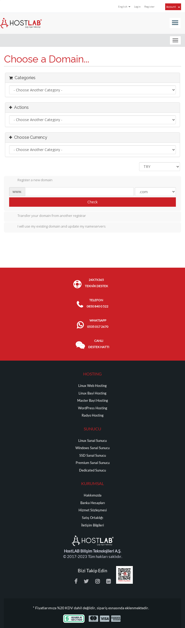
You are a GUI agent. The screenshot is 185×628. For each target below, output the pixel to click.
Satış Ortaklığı (92, 518)
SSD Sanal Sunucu (92, 455)
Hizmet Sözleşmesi (93, 510)
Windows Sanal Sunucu (92, 448)
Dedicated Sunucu (92, 470)
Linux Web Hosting (92, 386)
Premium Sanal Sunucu (93, 463)
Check (92, 201)
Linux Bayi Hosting (92, 393)
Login (137, 6)
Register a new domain (30, 180)
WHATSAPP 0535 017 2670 (97, 323)
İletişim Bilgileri (92, 525)
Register (149, 6)
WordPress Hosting (92, 408)
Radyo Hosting (93, 415)
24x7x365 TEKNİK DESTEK (96, 283)
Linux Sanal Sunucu (92, 441)
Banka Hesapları (92, 503)
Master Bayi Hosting (92, 401)
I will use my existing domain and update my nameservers (57, 227)
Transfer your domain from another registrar (47, 216)
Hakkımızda (93, 495)
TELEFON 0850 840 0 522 (97, 303)
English (124, 6)
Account (173, 7)
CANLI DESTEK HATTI (98, 344)
